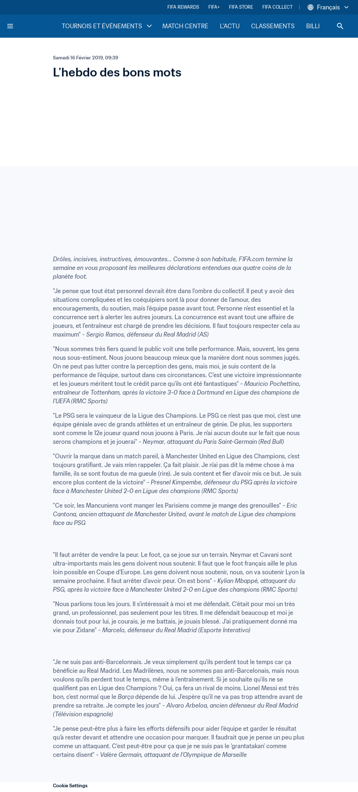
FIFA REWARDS (183, 7)
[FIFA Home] (33, 26)
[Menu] (10, 26)
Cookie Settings (70, 786)
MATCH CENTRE (185, 26)
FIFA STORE (241, 7)
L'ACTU (230, 26)
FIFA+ (214, 7)
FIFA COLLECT (277, 7)
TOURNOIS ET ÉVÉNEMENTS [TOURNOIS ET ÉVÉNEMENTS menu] (108, 26)
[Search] (340, 26)
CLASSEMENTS (273, 26)
